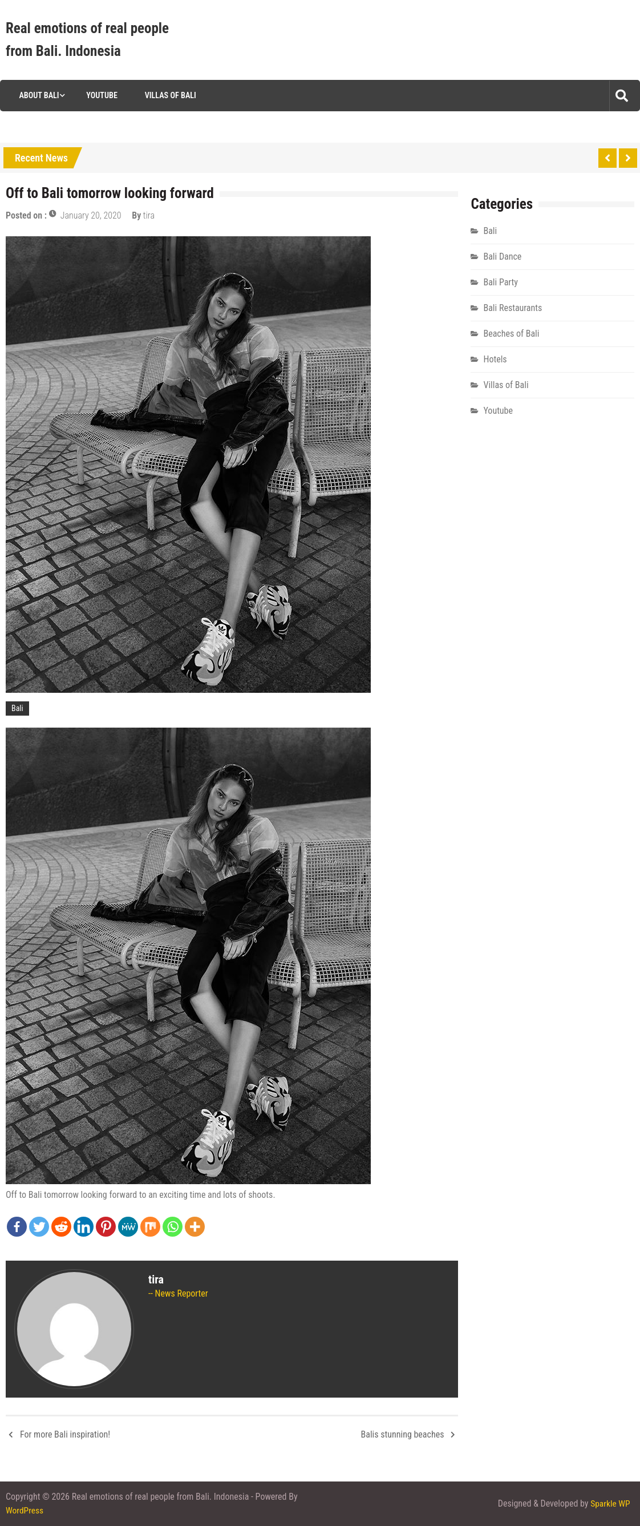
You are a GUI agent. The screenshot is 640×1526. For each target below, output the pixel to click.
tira (149, 215)
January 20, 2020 (90, 215)
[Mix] (150, 1227)
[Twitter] (39, 1227)
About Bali (36, 95)
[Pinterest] (106, 1227)
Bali (17, 708)
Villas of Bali (168, 95)
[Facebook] (17, 1227)
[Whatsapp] (173, 1227)
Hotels (495, 359)
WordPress (25, 1510)
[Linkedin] (84, 1227)
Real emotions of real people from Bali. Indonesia (87, 39)
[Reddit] (61, 1227)
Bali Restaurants (512, 307)
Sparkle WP (609, 1503)
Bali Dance (502, 256)
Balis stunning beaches (402, 1434)
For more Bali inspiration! (65, 1434)
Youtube (99, 95)
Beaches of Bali (511, 333)
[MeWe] (128, 1227)
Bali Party (500, 282)
